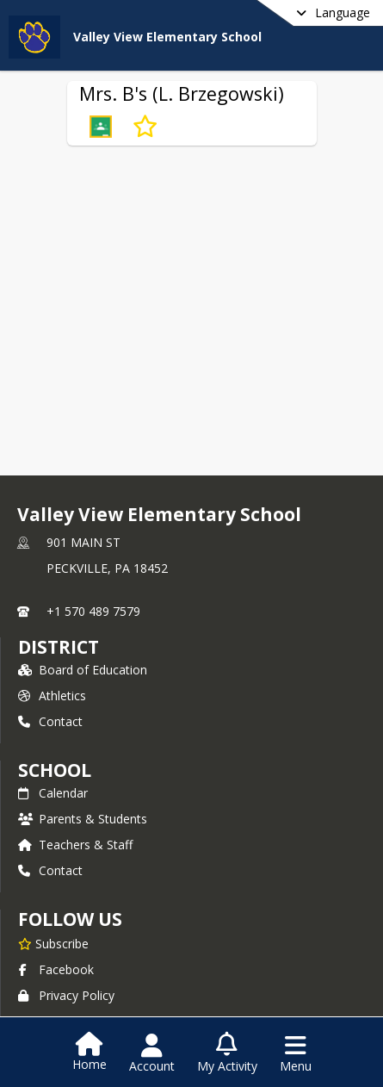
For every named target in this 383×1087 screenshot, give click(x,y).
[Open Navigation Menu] (296, 1053)
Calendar (53, 793)
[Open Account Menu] (152, 1053)
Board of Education (82, 670)
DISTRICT (58, 647)
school (54, 770)
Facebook (56, 969)
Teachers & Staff (75, 844)
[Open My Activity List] (227, 1053)
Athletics (52, 695)
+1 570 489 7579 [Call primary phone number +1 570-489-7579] (93, 611)
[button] (100, 126)
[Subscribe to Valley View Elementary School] (53, 943)
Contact (50, 721)
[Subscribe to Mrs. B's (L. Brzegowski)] (145, 126)
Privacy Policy (66, 995)
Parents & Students (82, 819)
